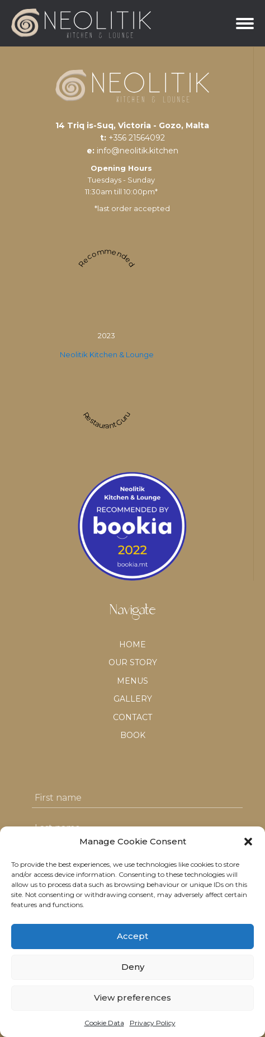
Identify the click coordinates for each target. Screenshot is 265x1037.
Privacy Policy (153, 1023)
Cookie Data (104, 1023)
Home (132, 644)
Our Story (132, 662)
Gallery (132, 699)
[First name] (137, 798)
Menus (132, 681)
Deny (132, 966)
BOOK (132, 735)
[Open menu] (244, 23)
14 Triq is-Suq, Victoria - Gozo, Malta (132, 125)
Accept (132, 936)
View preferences (132, 997)
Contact (132, 717)
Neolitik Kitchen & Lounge (107, 354)
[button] (248, 841)
